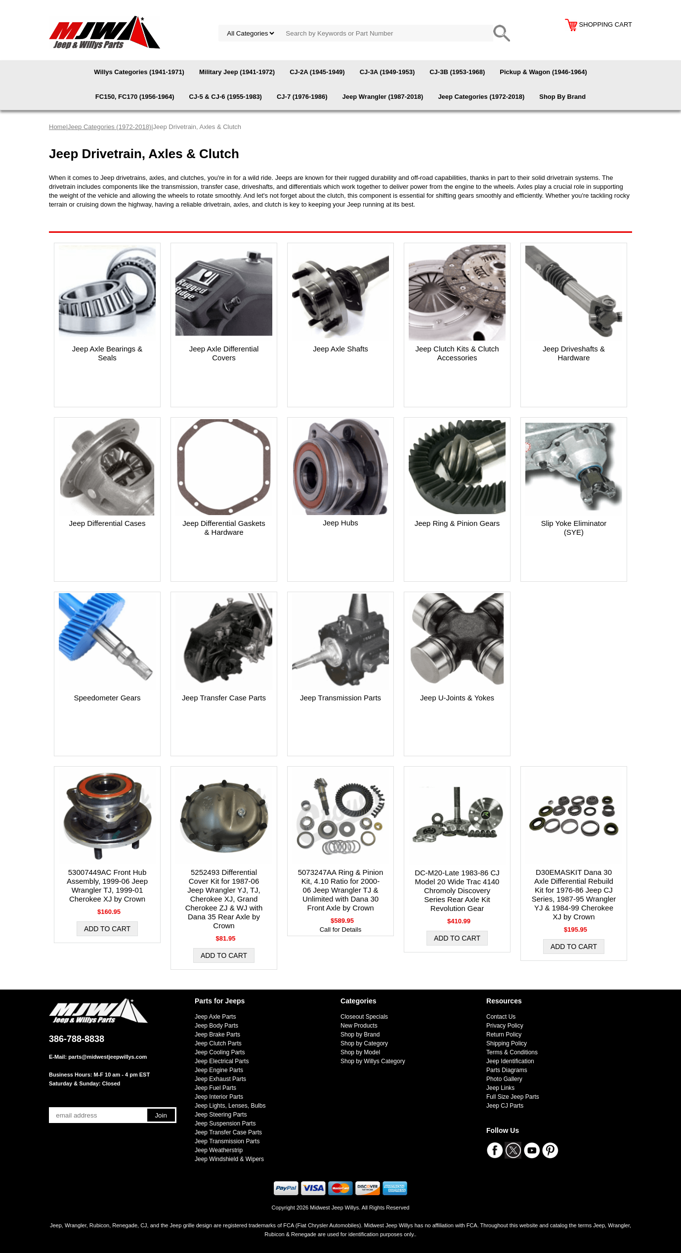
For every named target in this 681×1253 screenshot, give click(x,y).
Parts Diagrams (506, 1070)
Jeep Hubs (340, 522)
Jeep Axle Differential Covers (224, 353)
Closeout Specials (364, 1016)
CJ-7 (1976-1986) (302, 96)
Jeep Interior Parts (219, 1096)
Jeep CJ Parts (504, 1105)
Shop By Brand (562, 96)
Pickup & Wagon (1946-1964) (543, 72)
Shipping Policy (506, 1043)
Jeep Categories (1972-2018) (481, 96)
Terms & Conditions (512, 1052)
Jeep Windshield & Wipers (229, 1159)
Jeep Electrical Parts (222, 1061)
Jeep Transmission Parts (340, 697)
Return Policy (503, 1034)
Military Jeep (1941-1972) (237, 72)
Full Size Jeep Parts (512, 1096)
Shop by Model (360, 1052)
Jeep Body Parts (216, 1025)
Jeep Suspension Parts (225, 1123)
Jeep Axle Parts (215, 1016)
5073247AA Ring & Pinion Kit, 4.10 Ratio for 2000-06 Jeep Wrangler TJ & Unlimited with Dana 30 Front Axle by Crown (340, 890)
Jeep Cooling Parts (220, 1052)
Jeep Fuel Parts (215, 1087)
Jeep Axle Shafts (340, 349)
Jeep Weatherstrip (219, 1150)
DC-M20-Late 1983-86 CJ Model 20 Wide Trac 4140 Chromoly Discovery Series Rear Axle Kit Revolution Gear (457, 890)
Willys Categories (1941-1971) (139, 72)
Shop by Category (364, 1043)
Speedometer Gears (107, 697)
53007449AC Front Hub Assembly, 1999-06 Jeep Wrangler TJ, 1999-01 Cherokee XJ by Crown (107, 885)
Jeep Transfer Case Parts (224, 697)
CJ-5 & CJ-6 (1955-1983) (225, 96)
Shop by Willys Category (372, 1061)
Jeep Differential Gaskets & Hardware (223, 527)
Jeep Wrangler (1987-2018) (383, 96)
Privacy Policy (504, 1025)
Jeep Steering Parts (221, 1114)
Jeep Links (500, 1087)
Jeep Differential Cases (107, 523)
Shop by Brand (360, 1034)
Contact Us (500, 1016)
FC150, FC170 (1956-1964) (134, 96)
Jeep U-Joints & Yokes (457, 697)
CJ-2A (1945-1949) (317, 72)
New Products (359, 1025)
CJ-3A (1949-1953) (387, 72)
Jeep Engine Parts (219, 1070)
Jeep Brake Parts (217, 1034)
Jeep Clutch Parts (218, 1043)
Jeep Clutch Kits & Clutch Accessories (457, 353)
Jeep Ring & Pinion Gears (457, 523)
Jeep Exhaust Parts (220, 1079)
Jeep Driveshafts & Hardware (574, 353)
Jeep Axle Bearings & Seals (107, 353)
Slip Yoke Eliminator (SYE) (574, 527)
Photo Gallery (504, 1079)
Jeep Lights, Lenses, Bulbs (230, 1105)
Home (57, 126)
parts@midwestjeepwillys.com (107, 1057)
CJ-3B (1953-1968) (457, 72)
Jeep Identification (510, 1061)
